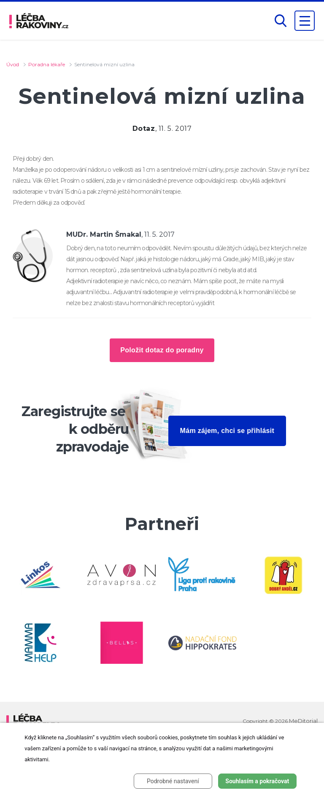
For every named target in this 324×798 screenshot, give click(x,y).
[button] (280, 21)
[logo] (38, 20)
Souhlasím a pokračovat (257, 781)
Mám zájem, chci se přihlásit (227, 430)
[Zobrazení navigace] (304, 21)
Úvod (12, 64)
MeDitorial (303, 720)
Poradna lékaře (46, 64)
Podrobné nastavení (173, 781)
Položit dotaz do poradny (161, 350)
